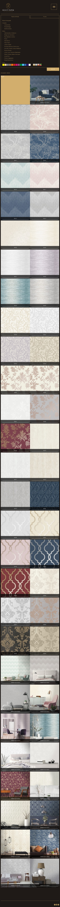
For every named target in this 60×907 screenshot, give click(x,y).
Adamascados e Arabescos (10, 33)
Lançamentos (7, 25)
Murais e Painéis (7, 50)
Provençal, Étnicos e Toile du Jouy (11, 47)
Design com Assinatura (9, 35)
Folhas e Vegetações (8, 58)
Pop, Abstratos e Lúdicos (9, 37)
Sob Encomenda (7, 29)
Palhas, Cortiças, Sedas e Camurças (12, 54)
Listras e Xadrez (7, 45)
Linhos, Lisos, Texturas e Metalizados (12, 52)
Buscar (53, 69)
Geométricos (7, 41)
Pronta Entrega (7, 27)
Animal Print (6, 56)
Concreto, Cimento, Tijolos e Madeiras (12, 49)
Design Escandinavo (8, 60)
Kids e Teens (7, 43)
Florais (5, 39)
